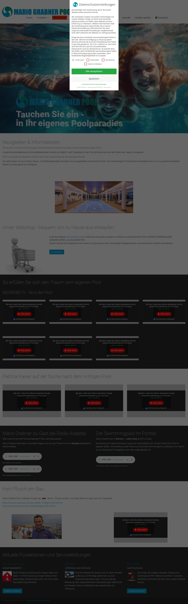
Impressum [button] (107, 87)
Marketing (108, 60)
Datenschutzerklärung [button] (95, 87)
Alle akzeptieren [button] (94, 71)
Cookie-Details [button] (82, 87)
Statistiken (93, 60)
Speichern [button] (94, 78)
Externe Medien (93, 64)
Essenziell (78, 60)
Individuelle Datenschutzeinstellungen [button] (94, 84)
